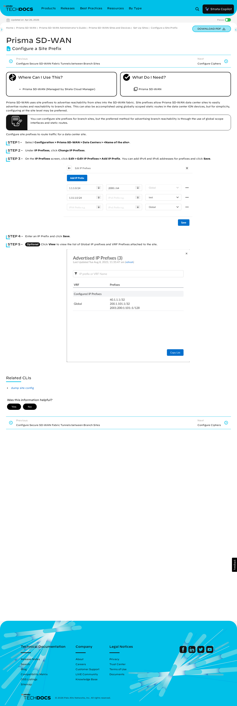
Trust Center (117, 664)
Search (25, 664)
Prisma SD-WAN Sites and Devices (109, 27)
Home (9, 27)
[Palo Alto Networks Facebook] (183, 652)
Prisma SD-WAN (26, 27)
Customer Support (87, 669)
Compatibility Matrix (34, 674)
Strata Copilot (218, 9)
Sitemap (26, 684)
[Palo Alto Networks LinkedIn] (192, 652)
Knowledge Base (87, 679)
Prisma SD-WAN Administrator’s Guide (62, 27)
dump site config (22, 387)
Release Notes (30, 659)
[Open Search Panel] (198, 9)
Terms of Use (118, 669)
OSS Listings (29, 679)
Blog (24, 669)
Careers (81, 664)
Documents (116, 674)
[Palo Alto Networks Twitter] (201, 652)
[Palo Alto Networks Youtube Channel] (209, 652)
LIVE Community (87, 674)
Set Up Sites (140, 27)
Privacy (114, 659)
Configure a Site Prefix (164, 27)
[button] (234, 565)
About (79, 659)
